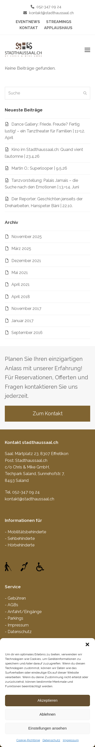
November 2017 (26, 308)
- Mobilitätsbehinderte (25, 531)
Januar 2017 (22, 320)
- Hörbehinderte (19, 545)
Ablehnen (47, 714)
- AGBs (11, 604)
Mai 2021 (19, 272)
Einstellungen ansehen (47, 728)
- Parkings (14, 618)
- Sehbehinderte (20, 538)
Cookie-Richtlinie (28, 740)
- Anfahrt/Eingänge (23, 611)
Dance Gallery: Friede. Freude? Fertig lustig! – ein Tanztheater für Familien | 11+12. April (45, 131)
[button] (87, 644)
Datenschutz (51, 740)
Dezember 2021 (26, 260)
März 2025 (21, 248)
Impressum (71, 740)
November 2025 (26, 236)
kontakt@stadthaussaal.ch (51, 13)
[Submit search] (85, 93)
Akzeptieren (47, 700)
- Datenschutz (18, 631)
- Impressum (17, 625)
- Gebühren (15, 598)
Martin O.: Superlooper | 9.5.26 (39, 168)
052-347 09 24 (48, 7)
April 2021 (20, 284)
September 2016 (27, 332)
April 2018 (20, 296)
